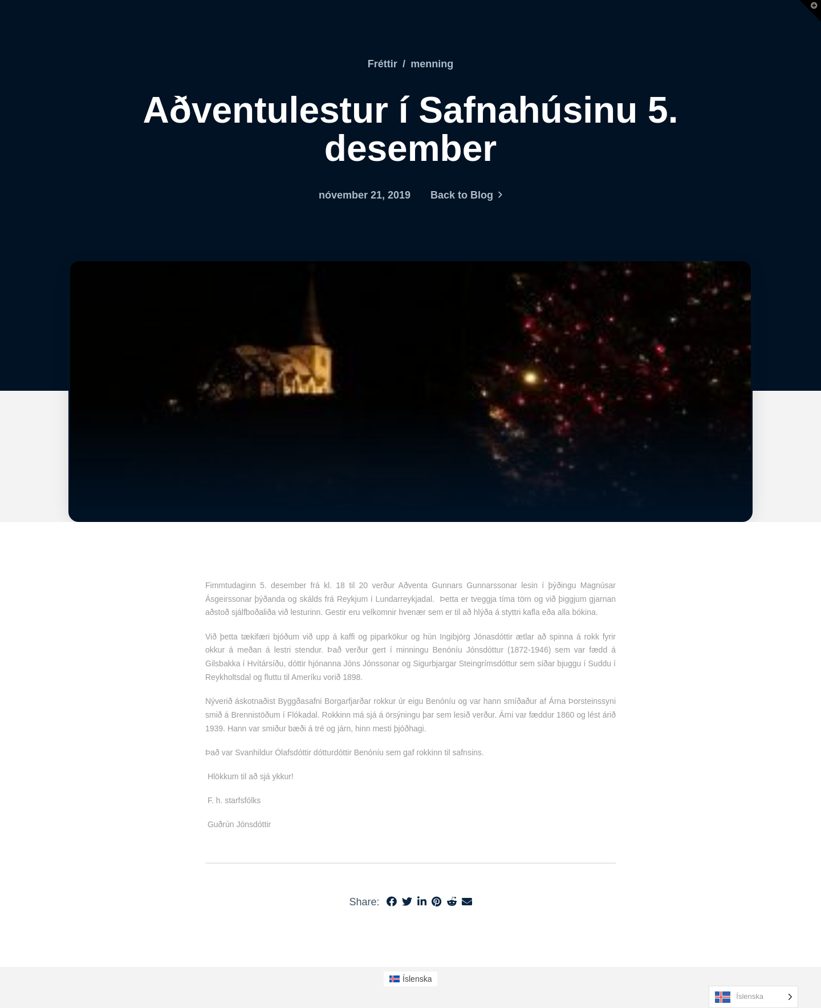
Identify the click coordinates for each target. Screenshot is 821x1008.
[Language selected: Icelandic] (753, 997)
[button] (810, 11)
